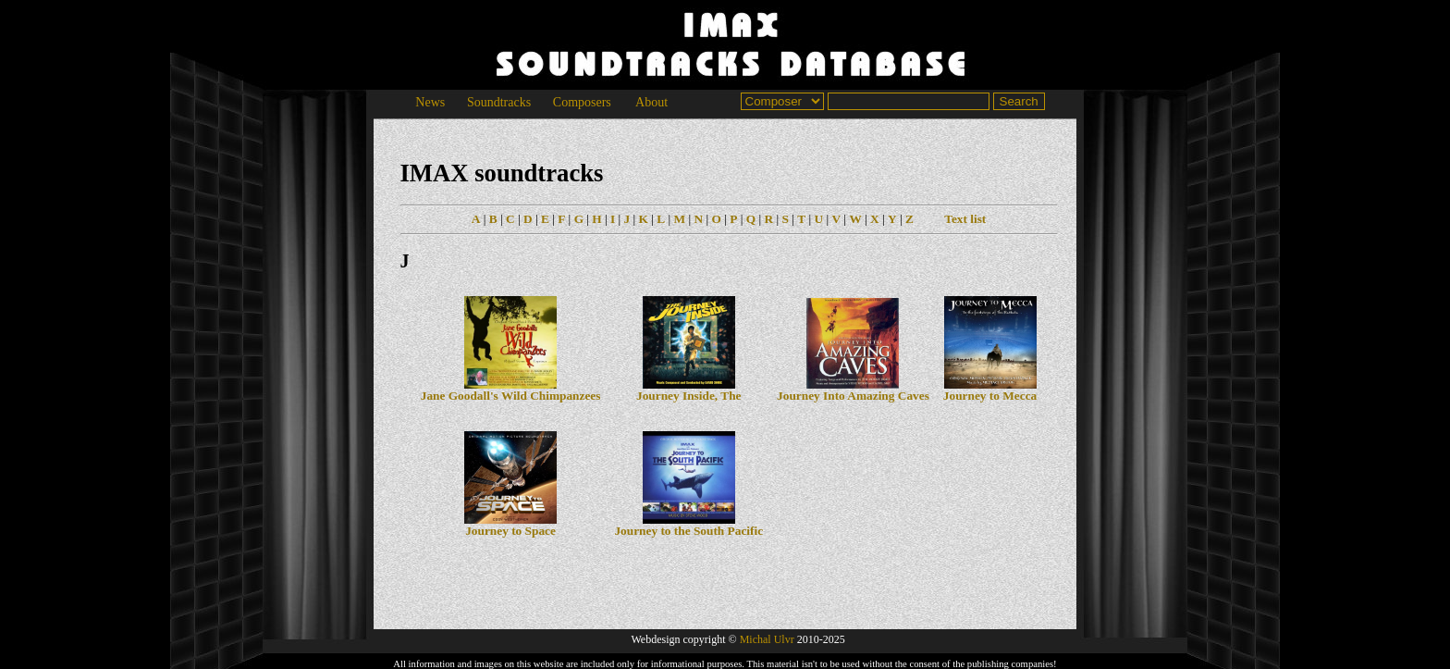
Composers (581, 102)
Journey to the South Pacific (688, 525)
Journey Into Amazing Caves (853, 390)
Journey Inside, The (688, 390)
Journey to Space (510, 525)
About (651, 102)
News (430, 102)
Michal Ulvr (767, 639)
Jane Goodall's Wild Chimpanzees (511, 390)
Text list (965, 219)
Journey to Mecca (990, 390)
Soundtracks (498, 102)
